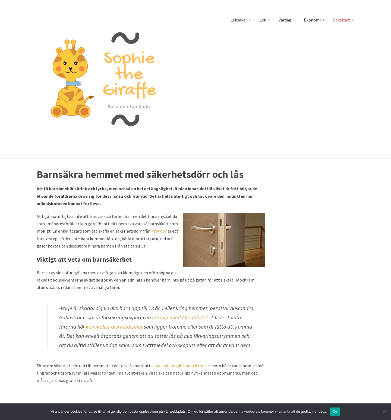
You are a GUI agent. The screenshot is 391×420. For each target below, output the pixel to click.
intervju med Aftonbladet (180, 317)
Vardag (285, 20)
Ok (335, 411)
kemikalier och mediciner (114, 326)
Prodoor (159, 231)
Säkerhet (341, 20)
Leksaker (239, 20)
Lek (263, 20)
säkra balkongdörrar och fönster (182, 365)
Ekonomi (312, 20)
